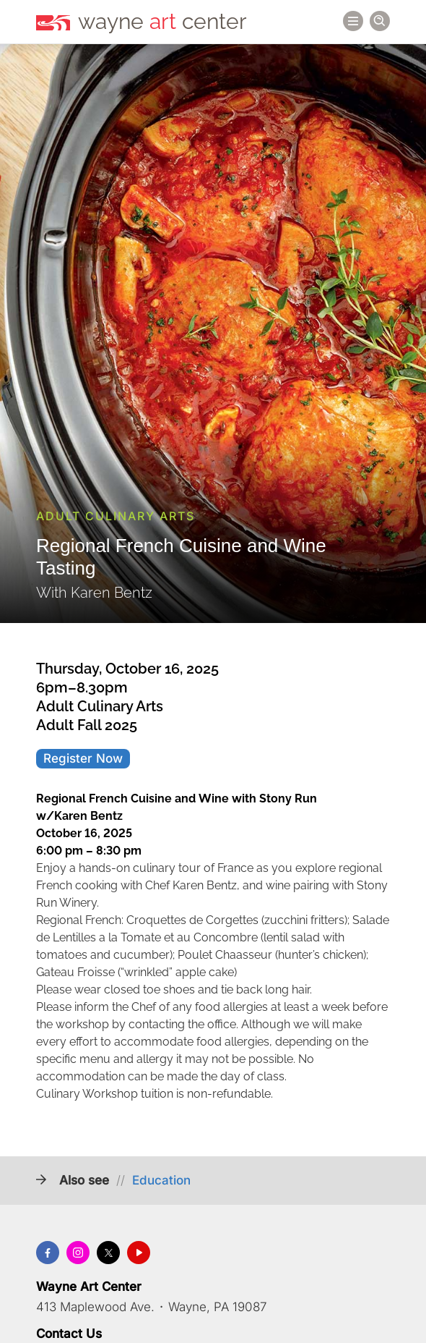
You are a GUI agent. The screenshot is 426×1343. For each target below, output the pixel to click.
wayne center (162, 21)
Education (161, 1180)
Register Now (83, 758)
